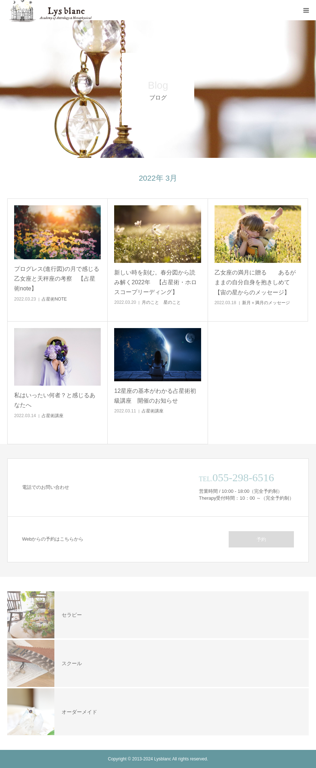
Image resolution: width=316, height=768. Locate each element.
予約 (261, 539)
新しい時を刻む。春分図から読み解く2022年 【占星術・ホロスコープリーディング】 (155, 282)
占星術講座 (52, 415)
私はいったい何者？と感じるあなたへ (54, 400)
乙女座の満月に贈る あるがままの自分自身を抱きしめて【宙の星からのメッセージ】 (255, 282)
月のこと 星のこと (161, 302)
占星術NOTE (54, 299)
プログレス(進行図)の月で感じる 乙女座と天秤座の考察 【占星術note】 (57, 278)
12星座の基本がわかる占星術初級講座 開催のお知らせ (155, 396)
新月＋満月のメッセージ (266, 302)
